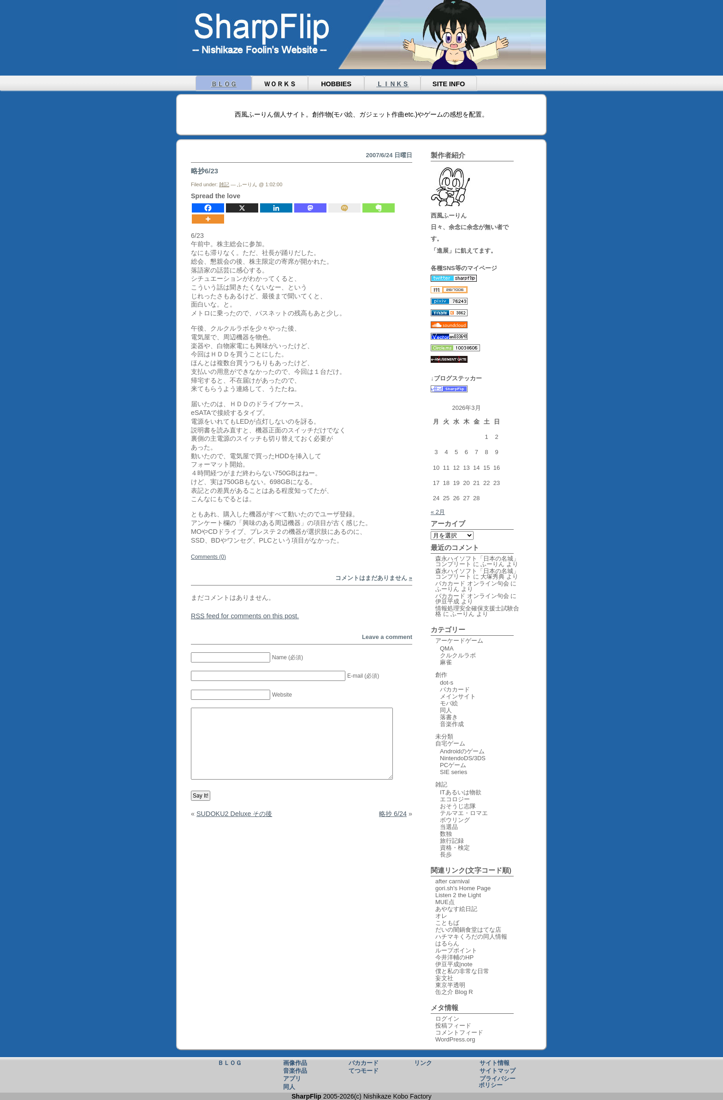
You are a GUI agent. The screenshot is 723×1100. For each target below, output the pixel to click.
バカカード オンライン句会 (472, 583)
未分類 (444, 736)
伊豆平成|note (454, 964)
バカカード (455, 689)
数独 (446, 833)
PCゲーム (453, 765)
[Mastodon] (310, 208)
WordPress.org (455, 1039)
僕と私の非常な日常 (462, 971)
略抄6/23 (204, 171)
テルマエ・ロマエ (464, 813)
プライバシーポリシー (497, 1081)
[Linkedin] (276, 208)
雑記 (224, 184)
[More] (208, 219)
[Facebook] (208, 208)
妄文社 (444, 978)
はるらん (447, 943)
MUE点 (445, 902)
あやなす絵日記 (456, 908)
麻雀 (446, 662)
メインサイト (458, 696)
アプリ (292, 1078)
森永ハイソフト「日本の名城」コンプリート (477, 561)
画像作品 (295, 1063)
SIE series (453, 772)
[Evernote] (378, 208)
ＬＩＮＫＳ (392, 84)
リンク (423, 1063)
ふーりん (492, 564)
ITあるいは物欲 (460, 792)
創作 (441, 674)
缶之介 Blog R (454, 991)
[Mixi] (344, 208)
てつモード (364, 1070)
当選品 (449, 826)
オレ (441, 915)
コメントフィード (459, 1032)
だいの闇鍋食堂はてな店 (468, 929)
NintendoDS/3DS (463, 758)
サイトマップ (498, 1070)
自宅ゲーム (450, 743)
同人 (446, 710)
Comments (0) (208, 557)
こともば (447, 922)
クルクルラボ (458, 655)
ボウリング (455, 819)
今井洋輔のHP (454, 957)
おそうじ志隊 (458, 806)
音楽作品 (295, 1070)
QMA (447, 648)
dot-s (446, 682)
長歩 (446, 854)
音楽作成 (452, 724)
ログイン (447, 1018)
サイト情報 (495, 1063)
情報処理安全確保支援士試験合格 (477, 611)
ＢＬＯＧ (224, 84)
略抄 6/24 (393, 813)
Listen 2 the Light (458, 895)
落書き (449, 717)
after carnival (452, 881)
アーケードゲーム (459, 640)
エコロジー (455, 799)
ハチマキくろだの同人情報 (471, 936)
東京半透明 (450, 985)
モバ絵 (449, 703)
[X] (242, 208)
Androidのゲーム (462, 751)
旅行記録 (452, 840)
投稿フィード (453, 1025)
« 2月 (438, 512)
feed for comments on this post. (245, 616)
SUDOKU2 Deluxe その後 (234, 813)
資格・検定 (455, 847)
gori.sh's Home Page (463, 888)
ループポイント (456, 950)
